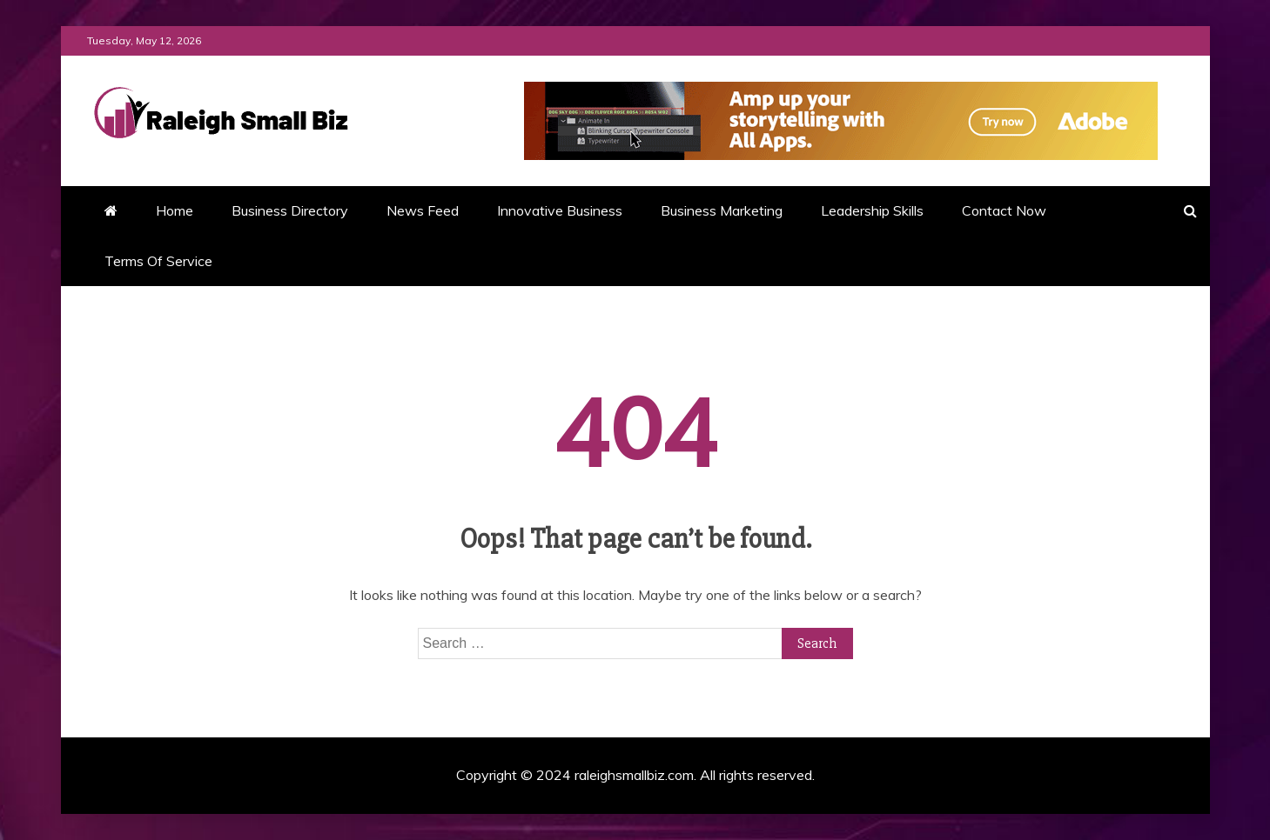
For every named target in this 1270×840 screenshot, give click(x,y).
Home (174, 210)
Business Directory (290, 210)
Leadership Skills (872, 210)
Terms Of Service (158, 261)
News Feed (422, 210)
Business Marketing (722, 210)
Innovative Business (559, 210)
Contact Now (1004, 210)
